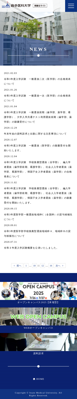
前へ (19, 265)
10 (34, 265)
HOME (40, 379)
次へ (58, 265)
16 (51, 265)
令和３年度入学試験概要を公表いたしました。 (31, 247)
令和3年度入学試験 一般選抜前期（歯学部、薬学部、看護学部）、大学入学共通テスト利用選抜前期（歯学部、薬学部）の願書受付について (38, 117)
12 (42, 265)
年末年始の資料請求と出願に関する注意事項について (35, 133)
